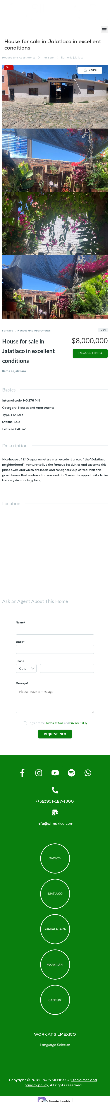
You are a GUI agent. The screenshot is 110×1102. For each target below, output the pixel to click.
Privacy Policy (78, 723)
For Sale (48, 58)
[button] (104, 29)
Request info (90, 353)
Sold (8, 67)
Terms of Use (54, 723)
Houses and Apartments (18, 58)
